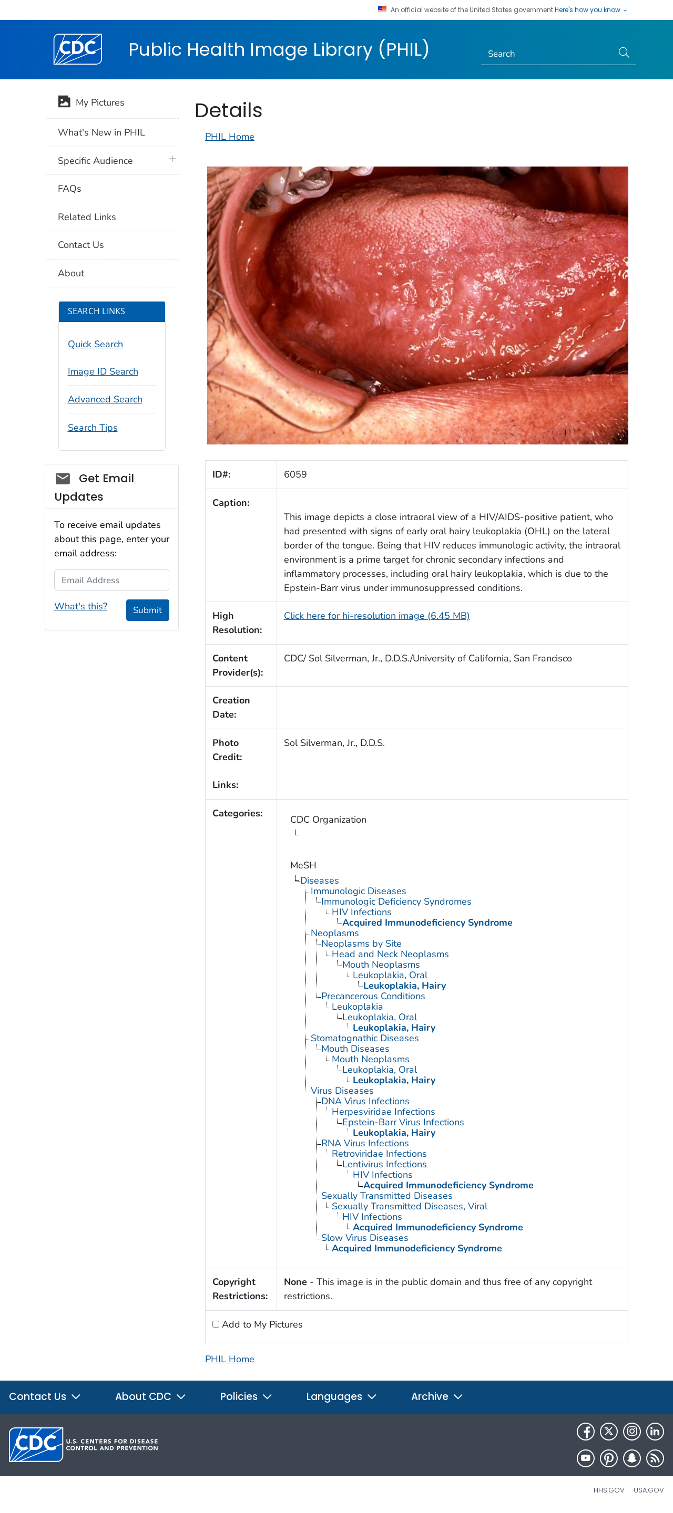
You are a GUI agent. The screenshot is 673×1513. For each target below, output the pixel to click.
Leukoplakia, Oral (390, 975)
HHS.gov (609, 1490)
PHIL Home (229, 136)
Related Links (87, 217)
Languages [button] (342, 1397)
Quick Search (95, 344)
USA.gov (649, 1490)
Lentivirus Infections (384, 1164)
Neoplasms (335, 933)
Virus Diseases (342, 1090)
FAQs (69, 188)
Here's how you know (591, 10)
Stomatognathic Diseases (365, 1038)
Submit (147, 610)
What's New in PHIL (101, 132)
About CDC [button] (151, 1397)
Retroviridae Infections (379, 1153)
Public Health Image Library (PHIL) (279, 49)
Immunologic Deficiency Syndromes (396, 901)
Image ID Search (103, 371)
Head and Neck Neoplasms (390, 954)
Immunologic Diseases (358, 891)
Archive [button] (437, 1397)
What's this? (80, 606)
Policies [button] (246, 1397)
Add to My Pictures (261, 1324)
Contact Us (81, 245)
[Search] (547, 54)
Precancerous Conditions (373, 996)
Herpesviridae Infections (383, 1111)
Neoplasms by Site (361, 943)
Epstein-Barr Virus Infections (403, 1122)
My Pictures (91, 103)
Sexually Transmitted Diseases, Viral (409, 1206)
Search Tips (93, 427)
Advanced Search (105, 399)
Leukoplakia (357, 1006)
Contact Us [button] (45, 1397)
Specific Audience (95, 160)
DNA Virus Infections (365, 1101)
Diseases (319, 880)
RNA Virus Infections (365, 1143)
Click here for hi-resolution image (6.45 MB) (377, 615)
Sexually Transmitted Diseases (387, 1195)
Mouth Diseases (355, 1048)
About (71, 273)
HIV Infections (362, 912)
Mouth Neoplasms (381, 964)
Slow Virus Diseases (365, 1237)
